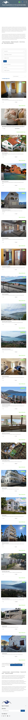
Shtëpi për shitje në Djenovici (6, 209)
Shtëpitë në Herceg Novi (15, 41)
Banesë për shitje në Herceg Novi (7, 321)
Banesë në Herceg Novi (5, 376)
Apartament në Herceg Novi (6, 266)
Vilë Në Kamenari (4, 653)
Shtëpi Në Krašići (4, 626)
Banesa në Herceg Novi (6, 41)
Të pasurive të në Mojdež (9, 673)
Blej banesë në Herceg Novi (6, 433)
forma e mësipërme (18, 663)
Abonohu (22, 710)
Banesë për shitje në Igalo (6, 571)
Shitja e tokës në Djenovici (6, 598)
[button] (14, 51)
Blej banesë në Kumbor (5, 542)
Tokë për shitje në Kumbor (6, 460)
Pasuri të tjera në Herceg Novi (9, 43)
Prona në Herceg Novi (5, 238)
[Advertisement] (14, 14)
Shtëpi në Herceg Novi (5, 99)
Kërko (5, 61)
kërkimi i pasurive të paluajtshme (16, 664)
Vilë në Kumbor (4, 515)
